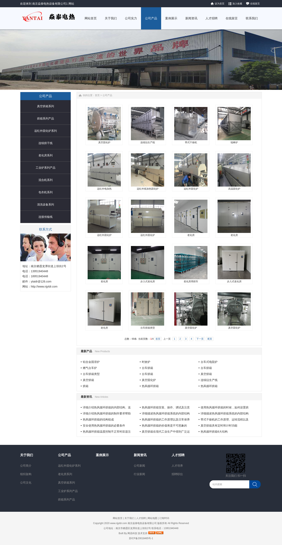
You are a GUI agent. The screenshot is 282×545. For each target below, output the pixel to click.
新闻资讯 (140, 455)
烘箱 (85, 386)
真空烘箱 (206, 374)
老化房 (191, 235)
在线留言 (255, 3)
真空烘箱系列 (45, 106)
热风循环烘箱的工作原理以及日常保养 (166, 419)
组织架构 (25, 474)
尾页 (209, 338)
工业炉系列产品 (45, 167)
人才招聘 (178, 455)
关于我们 (26, 455)
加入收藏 (237, 3)
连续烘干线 (45, 143)
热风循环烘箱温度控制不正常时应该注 (107, 431)
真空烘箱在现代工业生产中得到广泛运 (166, 431)
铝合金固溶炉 (91, 361)
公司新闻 (139, 465)
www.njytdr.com (118, 523)
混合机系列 (45, 180)
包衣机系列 (45, 192)
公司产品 (107, 95)
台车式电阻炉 (209, 361)
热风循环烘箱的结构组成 (98, 419)
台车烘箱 (147, 368)
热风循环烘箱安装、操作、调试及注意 (166, 407)
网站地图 (152, 518)
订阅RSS (164, 518)
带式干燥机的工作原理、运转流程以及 (225, 419)
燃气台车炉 (90, 368)
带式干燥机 (191, 142)
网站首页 (117, 518)
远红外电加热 (104, 188)
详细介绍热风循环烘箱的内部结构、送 (107, 407)
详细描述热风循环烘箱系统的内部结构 (166, 413)
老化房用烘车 (191, 281)
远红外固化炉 (191, 188)
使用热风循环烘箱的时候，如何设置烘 (225, 407)
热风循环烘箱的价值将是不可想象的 (164, 425)
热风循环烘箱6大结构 (214, 431)
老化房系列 (45, 155)
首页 (97, 95)
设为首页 (219, 3)
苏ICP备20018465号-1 (141, 538)
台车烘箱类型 (147, 327)
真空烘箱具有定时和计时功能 (219, 425)
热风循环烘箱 (150, 386)
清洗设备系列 (45, 204)
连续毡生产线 (147, 142)
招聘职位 (177, 474)
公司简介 (25, 465)
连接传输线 (45, 216)
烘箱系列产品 (45, 118)
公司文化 (25, 482)
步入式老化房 (147, 281)
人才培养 (177, 465)
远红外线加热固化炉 (148, 188)
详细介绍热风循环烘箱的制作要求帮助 (107, 413)
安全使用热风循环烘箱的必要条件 (104, 425)
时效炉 (146, 361)
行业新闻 (139, 474)
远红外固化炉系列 (45, 130)
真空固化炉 (104, 142)
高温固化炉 (234, 188)
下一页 (200, 338)
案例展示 (102, 455)
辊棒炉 (234, 142)
